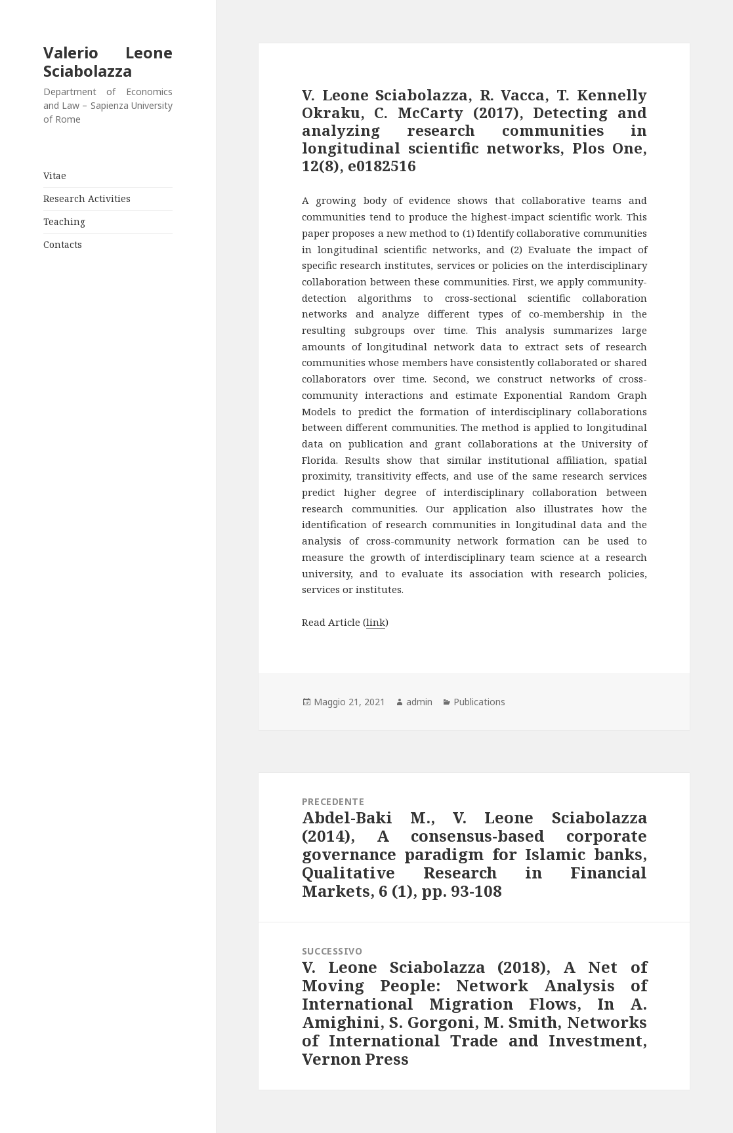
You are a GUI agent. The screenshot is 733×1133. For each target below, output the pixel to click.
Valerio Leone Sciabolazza (108, 61)
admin (419, 701)
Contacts (62, 244)
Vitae (54, 175)
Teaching (64, 221)
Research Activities (87, 198)
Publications (479, 701)
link (375, 621)
